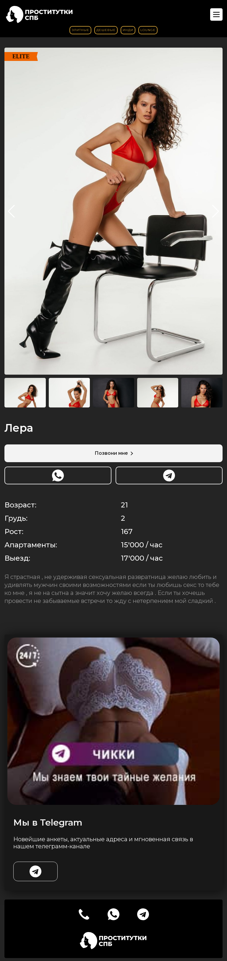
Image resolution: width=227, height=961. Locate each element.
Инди (128, 30)
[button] (216, 211)
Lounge (147, 30)
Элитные (80, 30)
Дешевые (106, 30)
